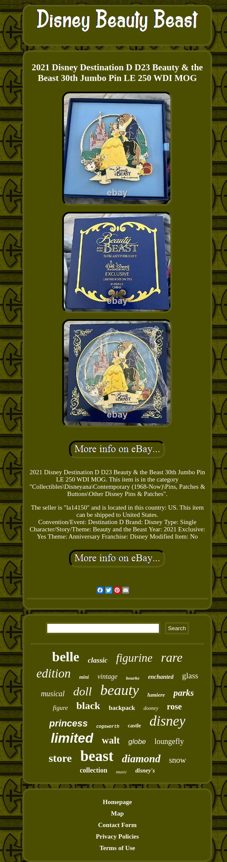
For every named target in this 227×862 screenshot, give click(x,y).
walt (111, 740)
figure (60, 707)
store (60, 758)
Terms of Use (117, 848)
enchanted (161, 677)
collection (93, 770)
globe (137, 742)
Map (117, 813)
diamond (141, 758)
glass (190, 675)
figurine (134, 658)
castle (134, 725)
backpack (122, 707)
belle (65, 656)
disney (167, 721)
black (88, 705)
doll (82, 691)
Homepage (117, 802)
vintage (108, 676)
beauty (119, 690)
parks (183, 693)
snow (177, 759)
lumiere (156, 695)
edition (53, 673)
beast (97, 756)
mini (84, 677)
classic (97, 660)
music (121, 771)
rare (172, 657)
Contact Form (117, 825)
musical (53, 693)
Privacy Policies (117, 836)
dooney (151, 708)
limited (72, 738)
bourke (133, 677)
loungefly (169, 741)
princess (68, 723)
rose (174, 706)
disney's (145, 770)
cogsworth (107, 726)
